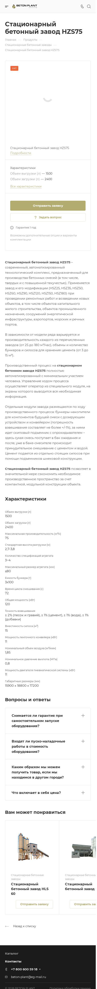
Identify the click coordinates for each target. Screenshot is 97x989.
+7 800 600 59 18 (24, 969)
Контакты (13, 961)
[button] (48, 720)
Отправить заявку (48, 206)
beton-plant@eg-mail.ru (28, 977)
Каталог (12, 953)
